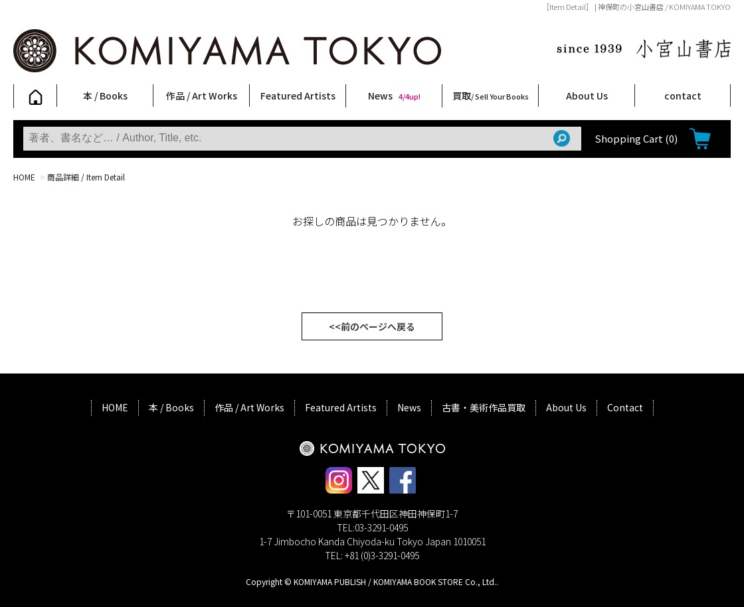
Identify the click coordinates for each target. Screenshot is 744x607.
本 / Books (105, 95)
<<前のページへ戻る (372, 326)
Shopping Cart (636, 138)
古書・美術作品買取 (483, 407)
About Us (587, 95)
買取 (490, 95)
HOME (24, 176)
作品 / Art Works (201, 95)
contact (682, 95)
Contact (625, 407)
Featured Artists (297, 95)
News (394, 95)
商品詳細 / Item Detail (86, 176)
